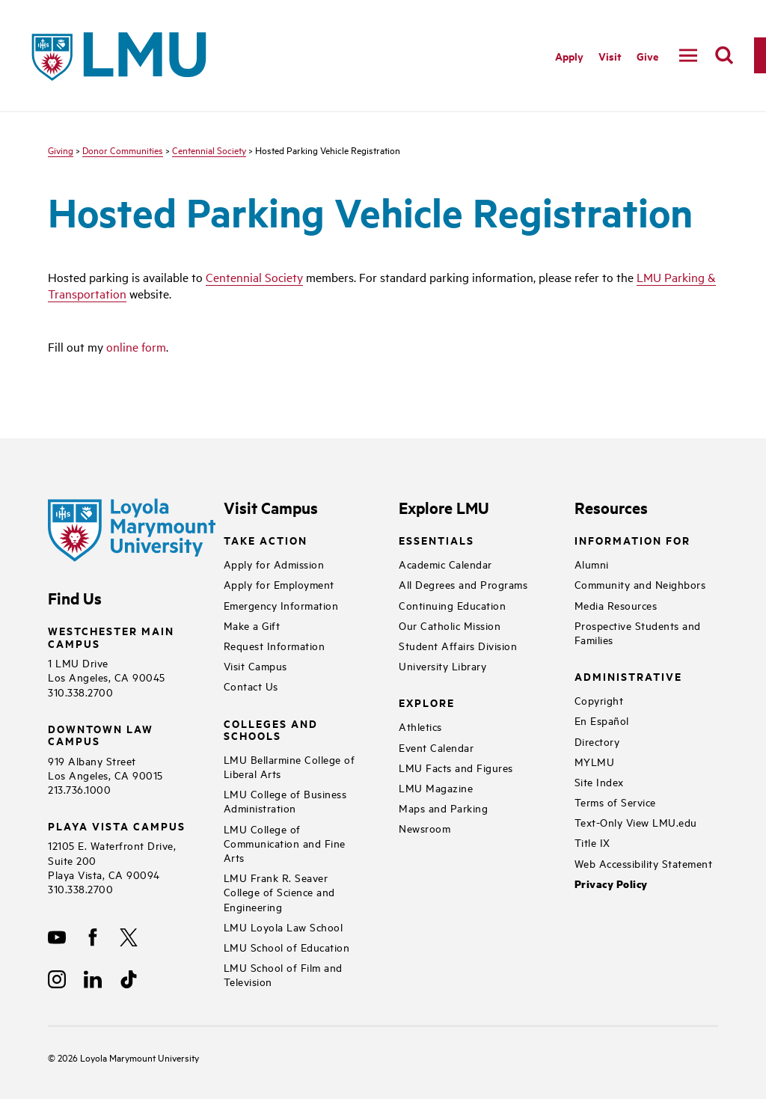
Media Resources (616, 605)
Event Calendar (436, 747)
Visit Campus (255, 665)
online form (136, 346)
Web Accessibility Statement (643, 863)
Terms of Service (615, 802)
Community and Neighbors (640, 584)
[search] (724, 55)
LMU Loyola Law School (283, 926)
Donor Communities (122, 149)
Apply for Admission (274, 564)
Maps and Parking (443, 807)
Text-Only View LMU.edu (635, 822)
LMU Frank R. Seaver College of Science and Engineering (279, 891)
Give (647, 56)
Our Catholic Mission (449, 625)
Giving (60, 149)
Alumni (591, 564)
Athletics (420, 726)
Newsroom (424, 828)
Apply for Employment (279, 584)
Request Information (274, 645)
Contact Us (251, 686)
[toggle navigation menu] (688, 55)
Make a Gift (252, 625)
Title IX (592, 842)
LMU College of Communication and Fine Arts (285, 842)
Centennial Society (209, 149)
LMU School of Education (287, 947)
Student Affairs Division (458, 645)
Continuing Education (452, 605)
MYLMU (594, 761)
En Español (601, 720)
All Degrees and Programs (463, 584)
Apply (569, 56)
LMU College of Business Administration (285, 800)
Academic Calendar (445, 564)
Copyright (599, 700)
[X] (129, 937)
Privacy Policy (611, 884)
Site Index (599, 781)
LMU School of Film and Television (283, 974)
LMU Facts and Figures (456, 767)
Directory (597, 741)
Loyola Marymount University (128, 1057)
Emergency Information (281, 605)
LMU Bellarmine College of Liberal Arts (289, 766)
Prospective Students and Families (637, 632)
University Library (442, 665)
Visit (610, 56)
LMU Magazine (436, 787)
